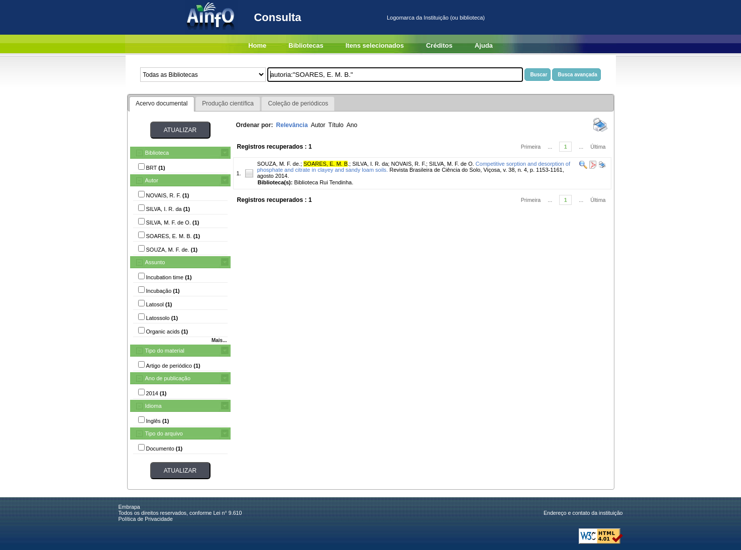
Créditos (439, 45)
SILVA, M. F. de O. (451, 164)
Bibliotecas (305, 45)
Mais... (219, 340)
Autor (151, 180)
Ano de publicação (168, 378)
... (550, 147)
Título (336, 125)
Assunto (155, 262)
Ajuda (484, 45)
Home (257, 45)
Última (597, 147)
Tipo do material (164, 351)
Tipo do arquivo (164, 433)
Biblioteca (157, 153)
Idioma (153, 406)
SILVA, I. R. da (370, 164)
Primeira (531, 147)
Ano (352, 125)
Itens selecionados (375, 45)
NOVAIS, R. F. (408, 164)
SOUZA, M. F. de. (278, 164)
